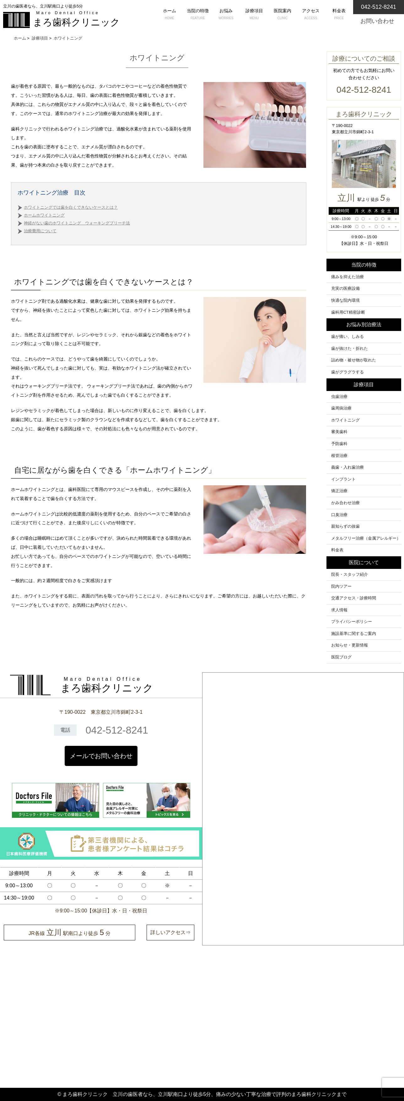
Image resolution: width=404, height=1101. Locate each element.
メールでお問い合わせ (101, 755)
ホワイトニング (345, 420)
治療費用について (40, 231)
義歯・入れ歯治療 (347, 467)
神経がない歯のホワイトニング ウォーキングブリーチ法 (77, 223)
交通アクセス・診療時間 (353, 598)
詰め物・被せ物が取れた (353, 360)
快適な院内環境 (345, 300)
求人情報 (339, 610)
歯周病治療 (341, 408)
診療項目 (254, 14)
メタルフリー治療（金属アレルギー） (366, 538)
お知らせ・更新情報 (349, 645)
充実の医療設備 (345, 288)
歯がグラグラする (347, 372)
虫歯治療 (339, 396)
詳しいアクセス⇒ (170, 932)
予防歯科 (339, 444)
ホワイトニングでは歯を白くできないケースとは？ (71, 207)
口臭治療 (339, 515)
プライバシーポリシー (351, 621)
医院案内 (282, 14)
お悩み (226, 14)
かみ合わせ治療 (345, 503)
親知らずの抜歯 (345, 526)
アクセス (311, 14)
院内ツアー (341, 586)
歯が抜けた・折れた (349, 348)
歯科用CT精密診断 (348, 312)
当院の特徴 (198, 14)
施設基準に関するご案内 (353, 633)
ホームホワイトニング (44, 215)
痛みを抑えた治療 (347, 277)
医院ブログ (341, 657)
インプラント (343, 479)
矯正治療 (339, 491)
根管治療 (339, 456)
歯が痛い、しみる (347, 336)
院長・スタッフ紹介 (349, 574)
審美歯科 (339, 432)
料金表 (339, 14)
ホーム (169, 14)
